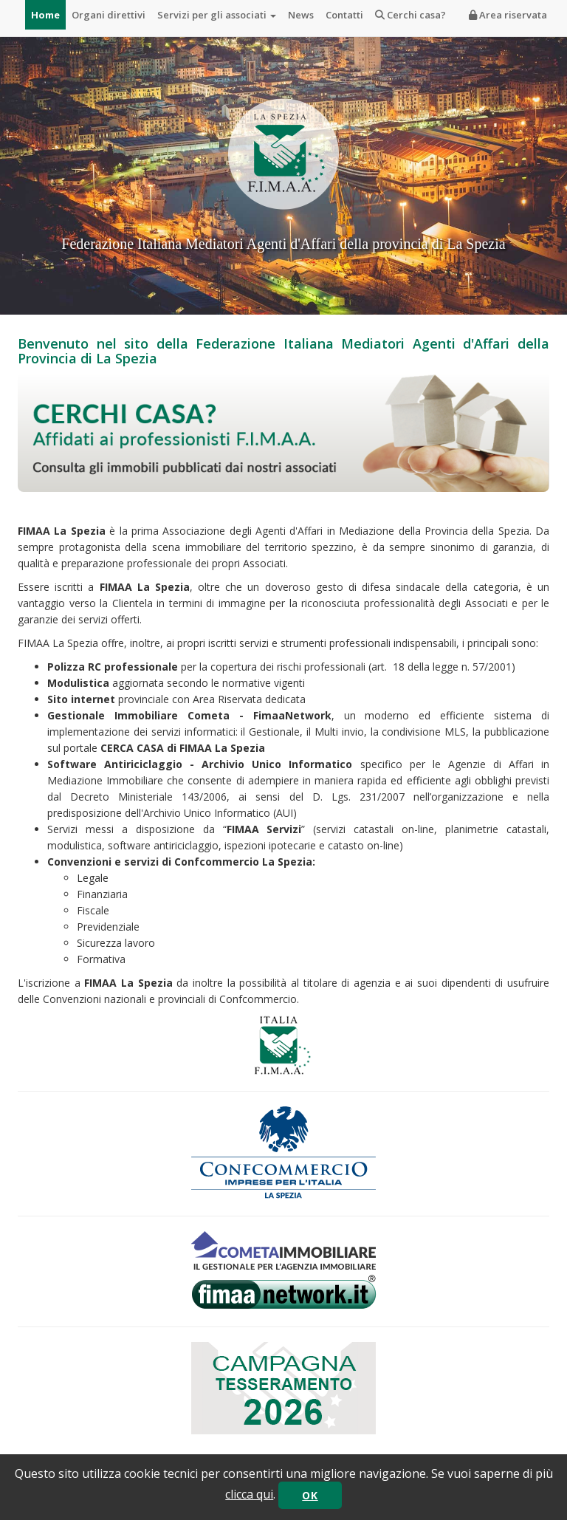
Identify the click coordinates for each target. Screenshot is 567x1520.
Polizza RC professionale (112, 667)
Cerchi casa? (410, 14)
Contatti (344, 14)
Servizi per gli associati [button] (216, 14)
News (301, 14)
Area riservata (508, 14)
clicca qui (249, 1494)
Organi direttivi (108, 14)
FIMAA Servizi (264, 829)
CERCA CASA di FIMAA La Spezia (182, 748)
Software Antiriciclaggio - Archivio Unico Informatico (199, 764)
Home (45, 14)
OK (309, 1495)
